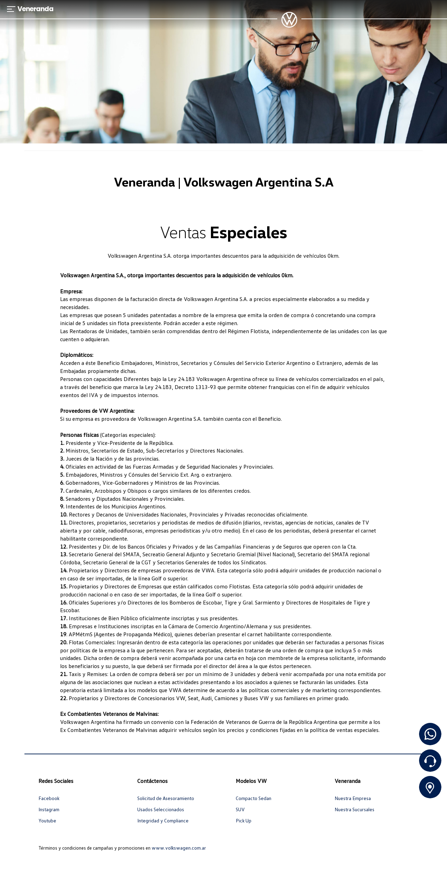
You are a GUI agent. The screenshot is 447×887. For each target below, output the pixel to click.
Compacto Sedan (253, 798)
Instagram (48, 809)
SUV (240, 809)
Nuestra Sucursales (354, 809)
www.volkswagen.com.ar (179, 848)
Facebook (48, 798)
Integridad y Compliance (163, 820)
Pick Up (243, 820)
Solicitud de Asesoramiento (165, 798)
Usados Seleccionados (160, 809)
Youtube (47, 820)
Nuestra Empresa (353, 798)
